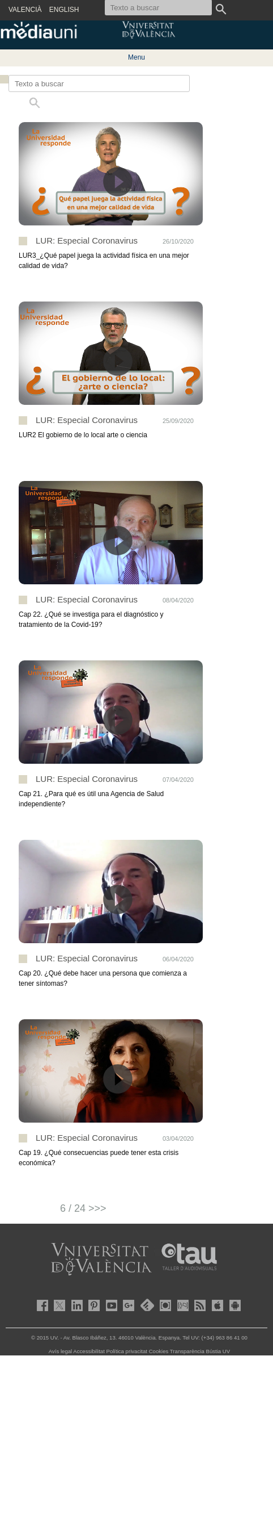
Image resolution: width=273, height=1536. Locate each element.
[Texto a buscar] (99, 83)
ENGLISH (64, 10)
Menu (136, 57)
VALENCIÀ (24, 10)
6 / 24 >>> (83, 1208)
